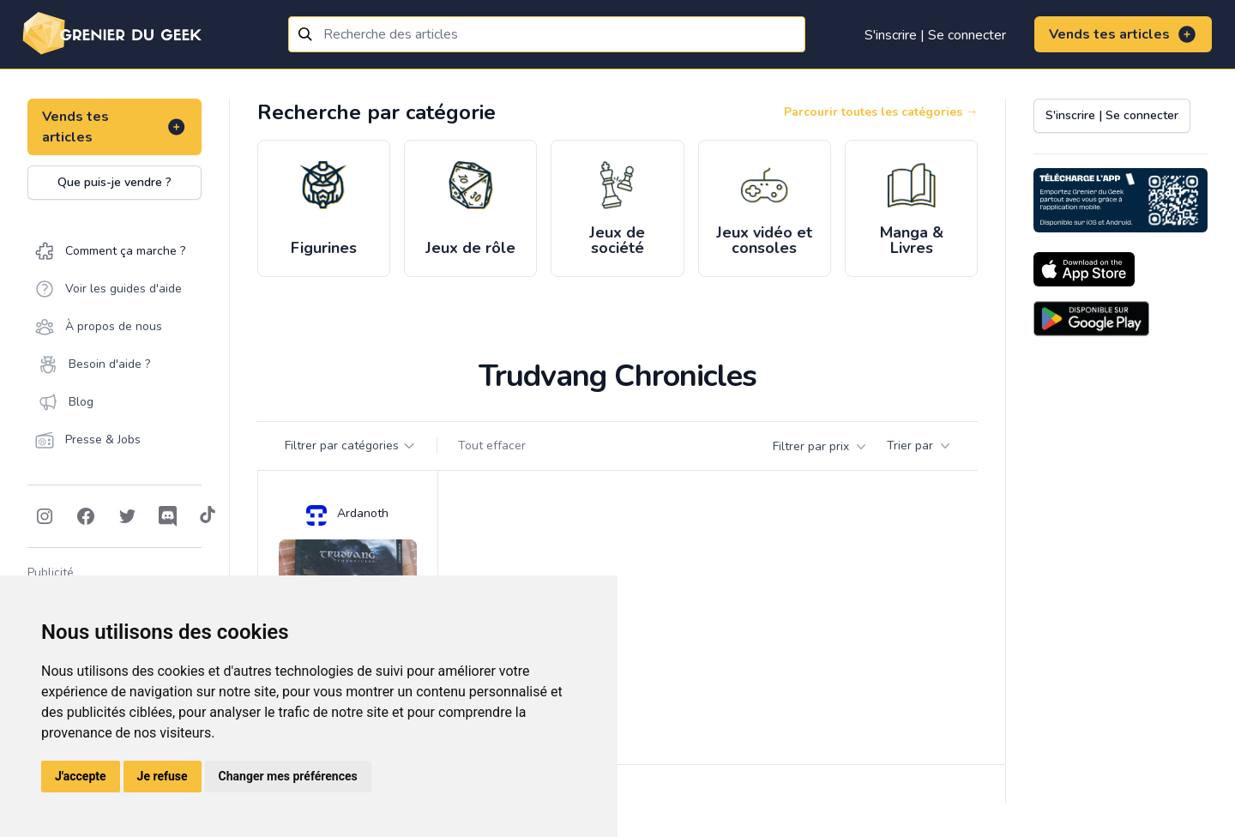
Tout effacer (492, 445)
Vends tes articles (1123, 34)
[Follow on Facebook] (85, 516)
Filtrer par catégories (350, 445)
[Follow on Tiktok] (208, 516)
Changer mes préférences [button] (288, 776)
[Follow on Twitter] (127, 516)
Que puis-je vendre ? (114, 182)
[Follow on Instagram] (44, 516)
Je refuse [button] (162, 776)
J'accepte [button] (80, 776)
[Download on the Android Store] (1091, 318)
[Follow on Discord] (168, 516)
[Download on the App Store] (1084, 269)
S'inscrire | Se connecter (935, 35)
